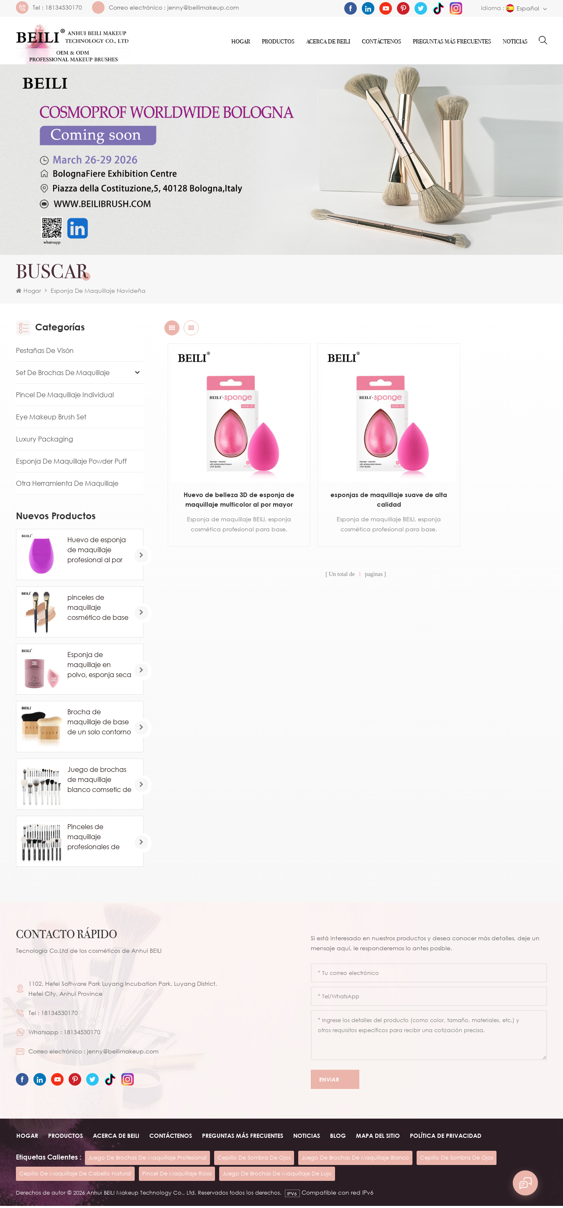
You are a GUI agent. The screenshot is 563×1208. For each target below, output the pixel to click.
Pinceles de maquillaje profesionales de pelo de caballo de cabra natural (98, 838)
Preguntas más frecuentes (452, 41)
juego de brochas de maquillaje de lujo (277, 1175)
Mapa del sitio (377, 1137)
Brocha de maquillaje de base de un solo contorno (99, 724)
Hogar (240, 41)
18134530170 (63, 7)
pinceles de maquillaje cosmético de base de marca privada (97, 609)
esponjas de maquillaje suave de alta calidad (355, 478)
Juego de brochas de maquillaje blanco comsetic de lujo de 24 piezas (99, 781)
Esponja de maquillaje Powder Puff (71, 463)
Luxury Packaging (44, 441)
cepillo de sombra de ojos (254, 1159)
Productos (278, 41)
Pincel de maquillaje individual (65, 397)
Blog (337, 1137)
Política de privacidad (445, 1137)
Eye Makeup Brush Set (51, 419)
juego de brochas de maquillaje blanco (355, 1159)
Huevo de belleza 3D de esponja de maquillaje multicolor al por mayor (228, 479)
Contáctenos (381, 41)
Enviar (335, 1081)
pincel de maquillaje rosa (177, 1175)
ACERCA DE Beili (328, 41)
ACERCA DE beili (115, 1137)
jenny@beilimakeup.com (203, 7)
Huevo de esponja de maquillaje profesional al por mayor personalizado (96, 552)
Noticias (515, 41)
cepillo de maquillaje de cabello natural (75, 1175)
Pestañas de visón (45, 352)
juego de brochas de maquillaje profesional (147, 1159)
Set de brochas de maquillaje (63, 375)
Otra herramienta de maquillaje (67, 485)
